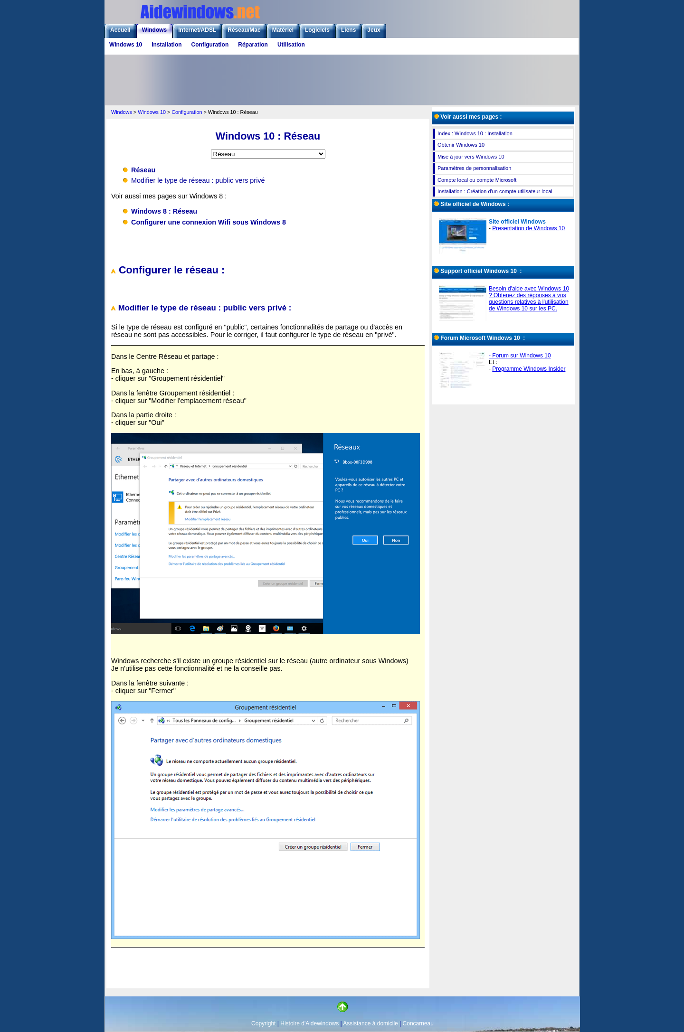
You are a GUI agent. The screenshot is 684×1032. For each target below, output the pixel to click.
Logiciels (317, 30)
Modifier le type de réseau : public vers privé (198, 180)
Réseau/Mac (244, 30)
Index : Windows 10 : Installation (475, 133)
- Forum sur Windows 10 (520, 355)
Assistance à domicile (370, 1023)
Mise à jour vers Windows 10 (470, 156)
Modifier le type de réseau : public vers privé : (201, 307)
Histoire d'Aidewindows (309, 1023)
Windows (154, 30)
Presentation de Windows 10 (528, 228)
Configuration (210, 44)
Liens (348, 30)
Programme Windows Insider (528, 369)
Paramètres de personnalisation (474, 168)
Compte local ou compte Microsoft (476, 180)
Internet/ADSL (197, 30)
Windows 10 (125, 44)
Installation (166, 44)
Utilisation (291, 44)
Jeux (373, 30)
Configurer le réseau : (168, 270)
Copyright (263, 1023)
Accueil (120, 30)
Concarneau (418, 1023)
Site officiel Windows (517, 221)
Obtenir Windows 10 (460, 145)
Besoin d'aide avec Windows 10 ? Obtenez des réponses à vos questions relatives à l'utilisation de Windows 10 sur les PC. (529, 298)
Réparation (253, 44)
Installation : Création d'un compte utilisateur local (494, 191)
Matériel (283, 30)
